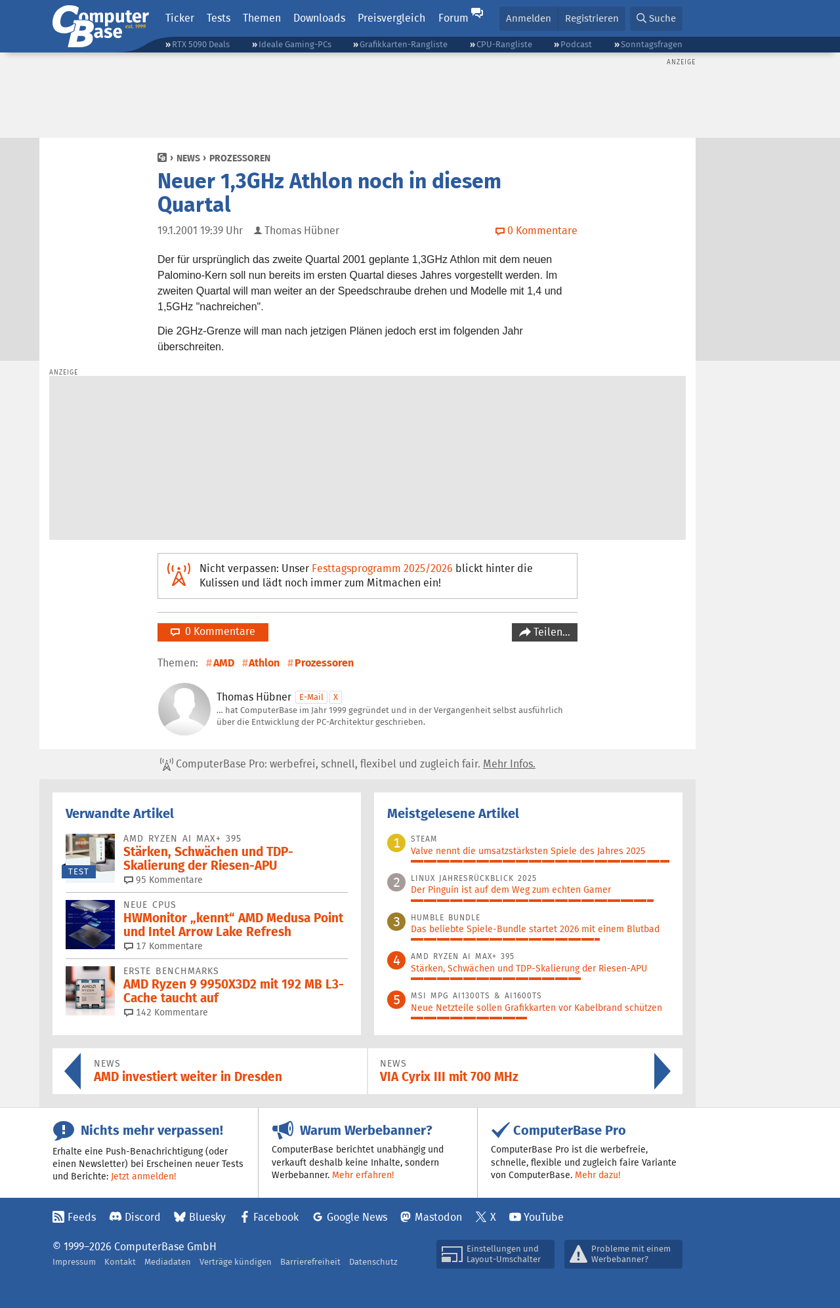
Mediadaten (167, 1262)
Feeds (82, 1217)
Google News (357, 1217)
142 (166, 1012)
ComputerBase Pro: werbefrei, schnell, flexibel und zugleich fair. (348, 764)
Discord (143, 1217)
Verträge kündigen (236, 1262)
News (188, 158)
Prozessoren (239, 158)
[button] (656, 19)
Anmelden (528, 18)
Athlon (264, 662)
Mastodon (438, 1217)
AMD (223, 662)
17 (163, 945)
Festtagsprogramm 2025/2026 (382, 568)
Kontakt (120, 1262)
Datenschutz (373, 1262)
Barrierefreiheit (310, 1262)
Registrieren (592, 18)
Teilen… (550, 632)
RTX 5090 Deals (201, 44)
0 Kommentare (213, 631)
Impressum (74, 1262)
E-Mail (311, 697)
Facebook (276, 1217)
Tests (218, 18)
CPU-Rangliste (504, 44)
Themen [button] (262, 18)
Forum (453, 18)
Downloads (319, 18)
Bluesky (207, 1217)
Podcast (576, 44)
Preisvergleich (391, 18)
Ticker (179, 18)
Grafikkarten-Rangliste (404, 44)
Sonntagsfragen (651, 44)
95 (163, 879)
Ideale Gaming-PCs (295, 44)
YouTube (544, 1217)
